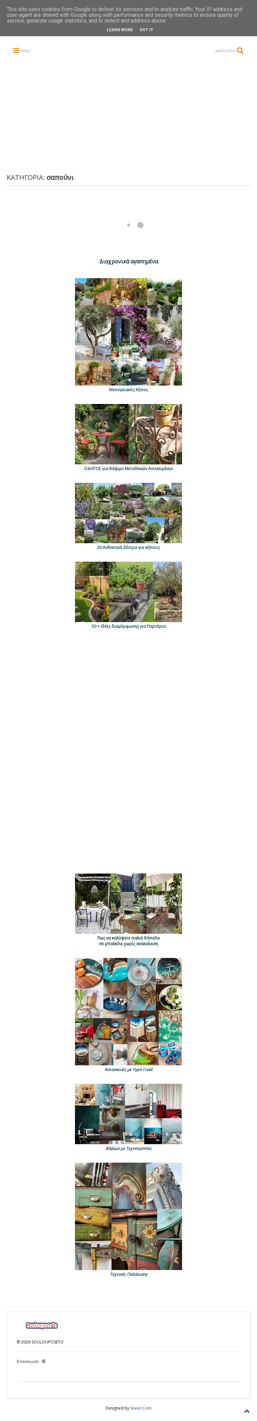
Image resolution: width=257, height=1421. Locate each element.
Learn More (120, 30)
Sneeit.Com (141, 1408)
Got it (146, 30)
